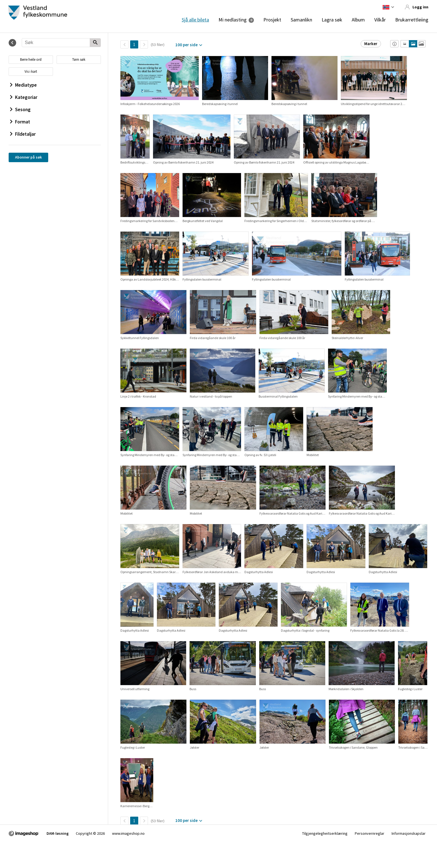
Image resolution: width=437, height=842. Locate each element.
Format (20, 122)
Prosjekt (272, 20)
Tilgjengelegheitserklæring (325, 833)
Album (358, 20)
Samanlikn (301, 20)
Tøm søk (78, 59)
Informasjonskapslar (409, 833)
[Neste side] (144, 44)
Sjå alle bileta (195, 20)
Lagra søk (332, 20)
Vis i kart (31, 71)
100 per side (186, 44)
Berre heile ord (31, 59)
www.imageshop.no (128, 833)
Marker (370, 43)
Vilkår (380, 20)
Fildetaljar (23, 134)
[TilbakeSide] (124, 44)
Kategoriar (23, 97)
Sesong (20, 109)
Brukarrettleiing (411, 20)
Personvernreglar (369, 833)
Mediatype (23, 85)
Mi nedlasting (233, 20)
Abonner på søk (28, 157)
